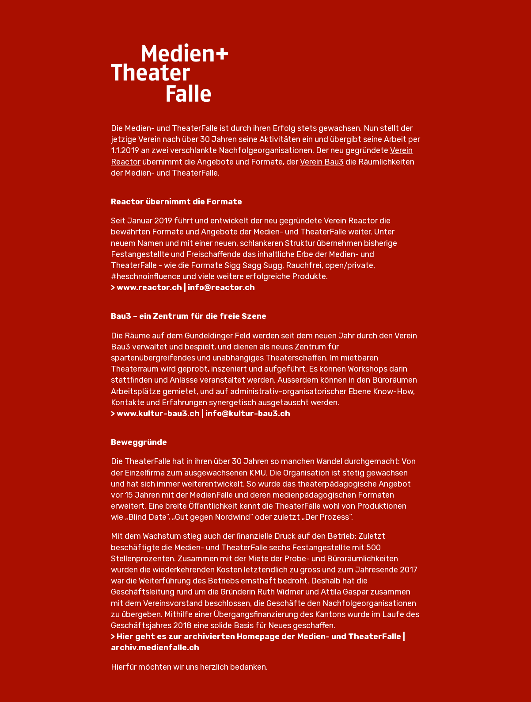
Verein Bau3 (322, 162)
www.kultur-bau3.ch (158, 413)
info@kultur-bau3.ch (247, 413)
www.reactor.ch (149, 287)
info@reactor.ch (221, 287)
